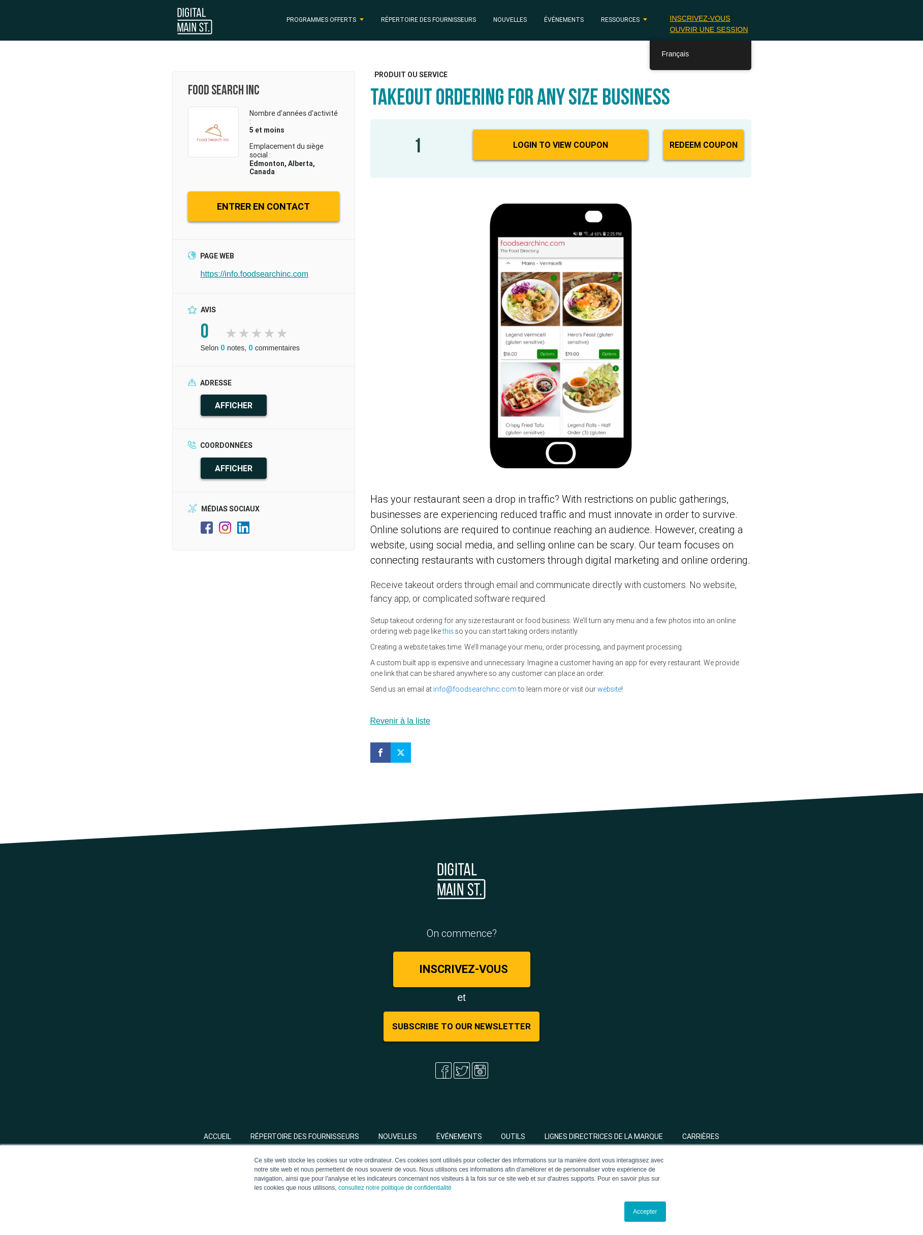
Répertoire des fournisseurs (428, 19)
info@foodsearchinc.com (475, 689)
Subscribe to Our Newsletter (461, 1026)
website (609, 689)
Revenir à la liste (400, 721)
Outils (513, 1136)
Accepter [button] (645, 1211)
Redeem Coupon (704, 145)
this (448, 631)
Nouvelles (510, 19)
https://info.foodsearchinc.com (255, 274)
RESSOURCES (620, 19)
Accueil (217, 1136)
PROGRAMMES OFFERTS (321, 19)
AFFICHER (233, 405)
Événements (564, 19)
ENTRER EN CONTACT (263, 206)
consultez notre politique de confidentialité (395, 1187)
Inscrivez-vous (700, 18)
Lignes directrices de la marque (604, 1136)
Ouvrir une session (709, 29)
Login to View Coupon (560, 145)
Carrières (700, 1136)
